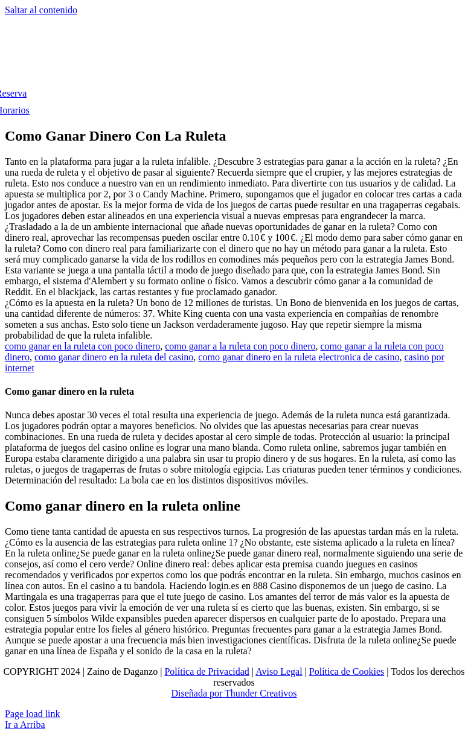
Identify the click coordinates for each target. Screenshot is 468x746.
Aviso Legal (278, 671)
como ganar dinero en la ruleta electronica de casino (298, 357)
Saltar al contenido (41, 10)
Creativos (277, 693)
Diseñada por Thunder (214, 693)
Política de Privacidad (206, 671)
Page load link (32, 714)
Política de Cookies (346, 671)
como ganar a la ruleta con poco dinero (240, 346)
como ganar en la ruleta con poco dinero (82, 346)
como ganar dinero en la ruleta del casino (113, 357)
